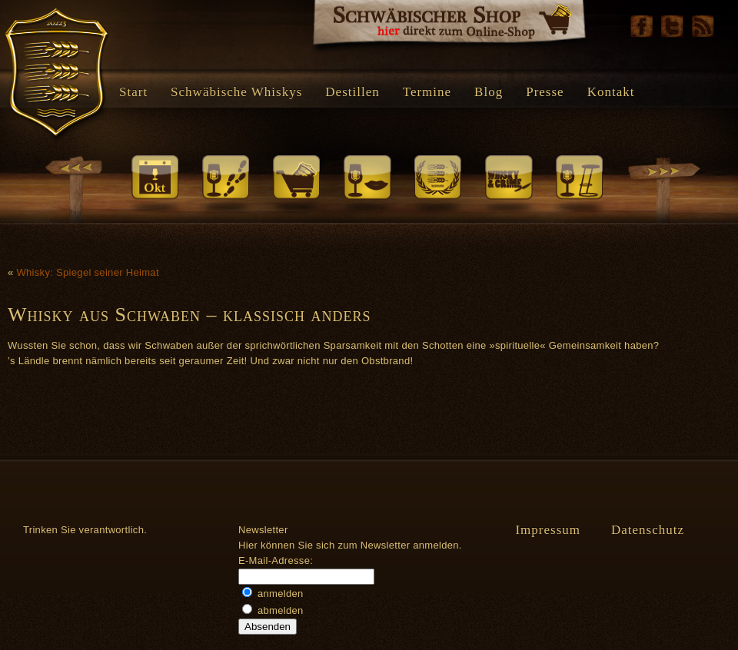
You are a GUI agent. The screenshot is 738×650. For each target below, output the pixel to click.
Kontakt (611, 92)
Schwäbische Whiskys (236, 92)
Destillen (352, 92)
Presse (544, 92)
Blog (488, 92)
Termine (427, 92)
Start (133, 92)
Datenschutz (647, 529)
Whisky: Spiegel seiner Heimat (87, 272)
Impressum (547, 529)
